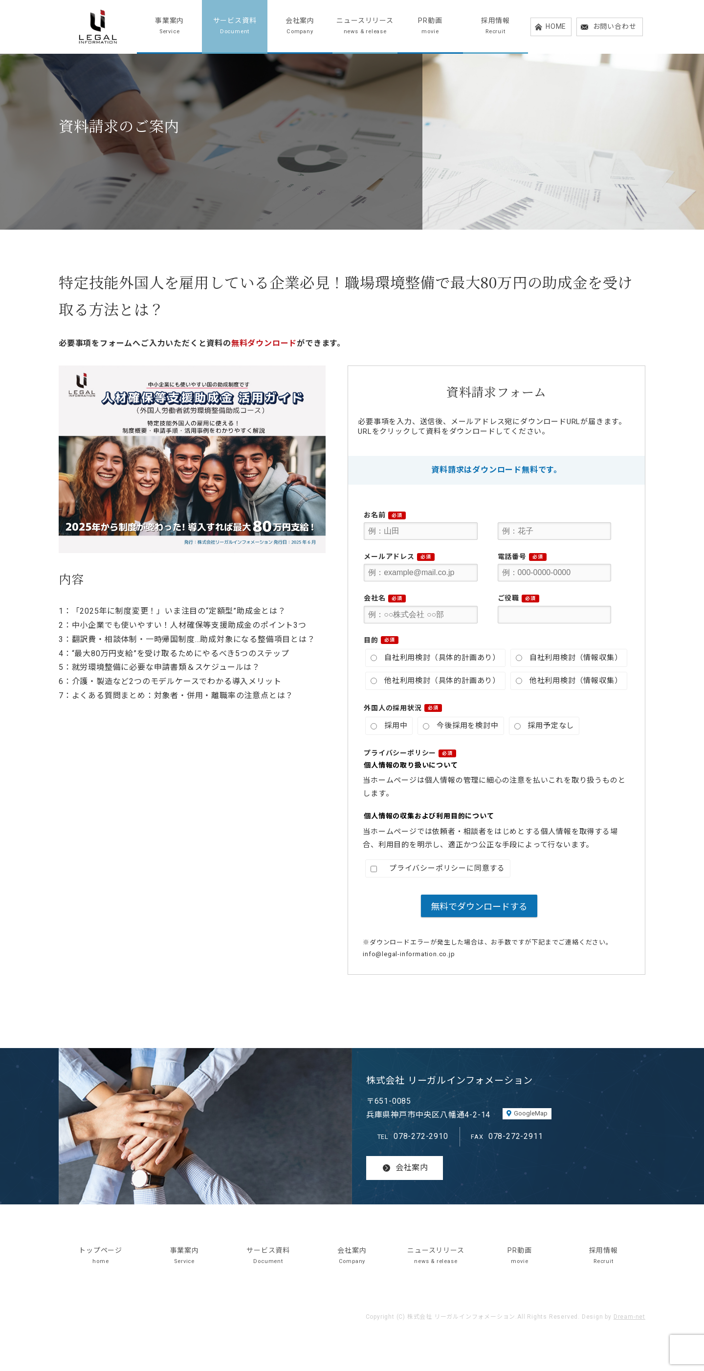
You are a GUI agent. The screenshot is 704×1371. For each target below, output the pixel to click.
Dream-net (629, 1316)
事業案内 (169, 27)
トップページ (100, 1256)
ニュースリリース (364, 27)
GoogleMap (531, 1113)
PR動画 (429, 27)
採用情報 (495, 27)
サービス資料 (234, 27)
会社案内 (299, 27)
